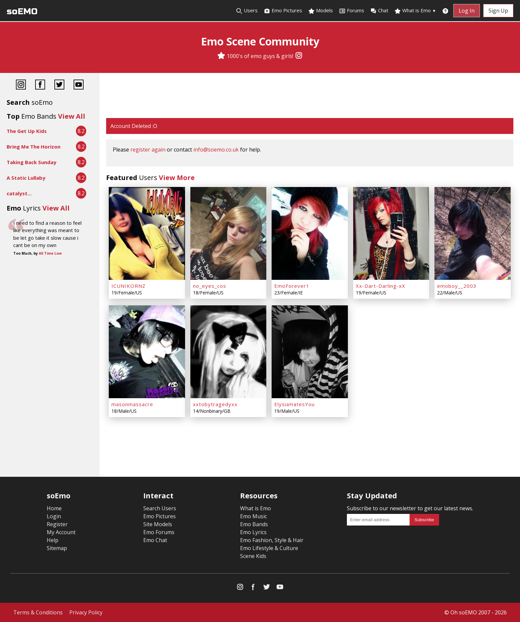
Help (52, 540)
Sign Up (498, 10)
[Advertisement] (309, 96)
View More (177, 177)
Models (320, 10)
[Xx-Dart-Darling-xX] (391, 233)
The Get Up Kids (27, 131)
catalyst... (19, 193)
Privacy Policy (85, 612)
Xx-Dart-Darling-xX (380, 285)
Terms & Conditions (38, 612)
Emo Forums (158, 532)
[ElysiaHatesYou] (310, 351)
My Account (61, 532)
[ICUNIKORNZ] (147, 233)
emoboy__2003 (457, 285)
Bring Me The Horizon (33, 146)
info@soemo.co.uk (216, 149)
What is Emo (415, 10)
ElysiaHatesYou (294, 404)
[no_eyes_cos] (228, 233)
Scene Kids (253, 556)
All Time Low (50, 253)
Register (57, 524)
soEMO (22, 11)
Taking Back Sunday (31, 162)
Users (247, 10)
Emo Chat (155, 540)
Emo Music (253, 516)
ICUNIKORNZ (128, 285)
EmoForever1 (291, 285)
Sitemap (57, 548)
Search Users (159, 508)
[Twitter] (59, 85)
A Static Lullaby (26, 177)
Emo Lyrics (253, 532)
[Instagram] (298, 56)
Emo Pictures (283, 10)
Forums (351, 10)
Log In (467, 10)
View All (71, 116)
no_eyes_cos (209, 285)
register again (147, 149)
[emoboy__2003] (472, 233)
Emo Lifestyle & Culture (269, 548)
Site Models (157, 524)
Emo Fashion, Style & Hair (271, 540)
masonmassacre (132, 404)
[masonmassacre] (147, 351)
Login (54, 516)
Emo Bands (254, 524)
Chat (379, 10)
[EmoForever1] (310, 233)
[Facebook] (40, 85)
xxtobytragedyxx (215, 404)
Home (54, 508)
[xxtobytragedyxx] (228, 351)
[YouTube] (79, 85)
